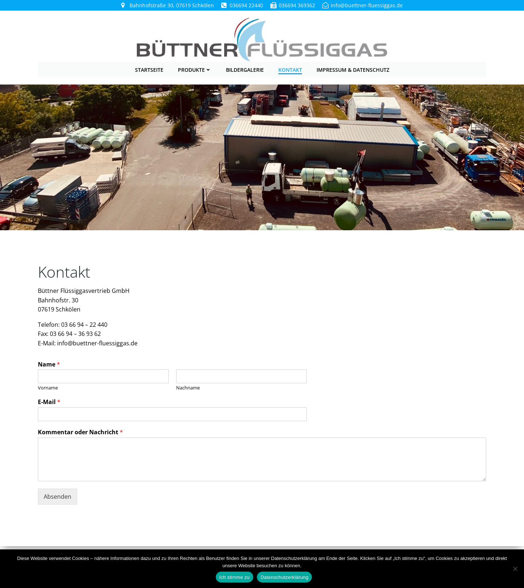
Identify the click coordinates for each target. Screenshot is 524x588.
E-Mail (49, 401)
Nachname (188, 387)
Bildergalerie (245, 69)
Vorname (48, 387)
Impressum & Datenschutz (353, 69)
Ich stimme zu (234, 577)
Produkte (194, 69)
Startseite (149, 69)
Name (49, 364)
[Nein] (515, 568)
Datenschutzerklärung (284, 577)
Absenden (57, 496)
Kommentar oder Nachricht (80, 431)
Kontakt (290, 69)
